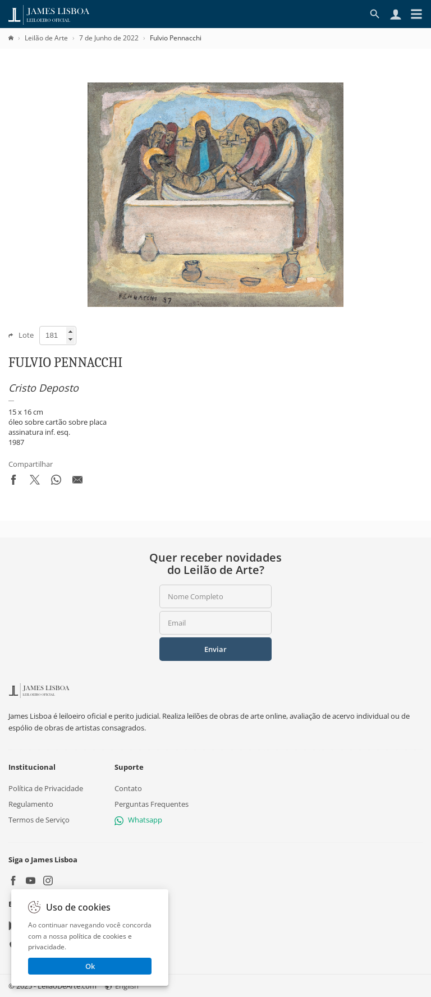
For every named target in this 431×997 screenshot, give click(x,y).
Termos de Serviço (39, 820)
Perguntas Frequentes (151, 804)
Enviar (215, 649)
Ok (90, 966)
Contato (128, 788)
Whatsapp (138, 820)
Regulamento (30, 804)
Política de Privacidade (45, 788)
